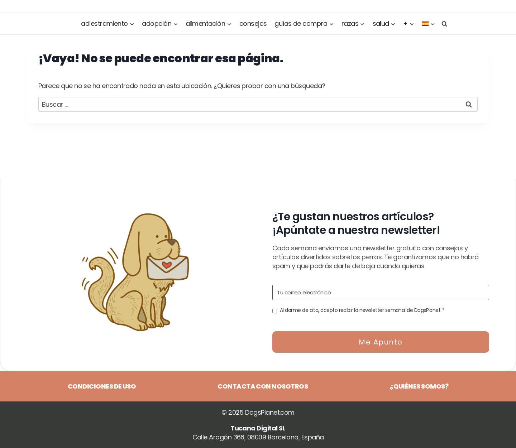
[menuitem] (428, 23)
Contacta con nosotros (263, 386)
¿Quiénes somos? (419, 386)
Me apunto (381, 342)
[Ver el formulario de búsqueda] (443, 23)
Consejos (253, 23)
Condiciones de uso (102, 386)
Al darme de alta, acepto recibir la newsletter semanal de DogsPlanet (362, 310)
